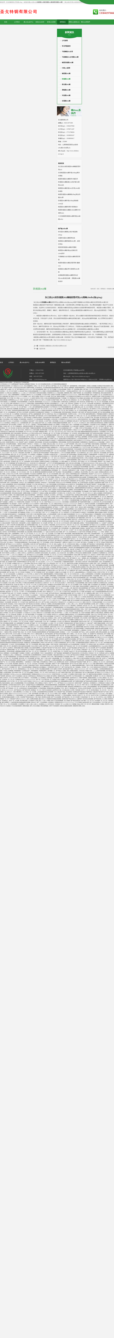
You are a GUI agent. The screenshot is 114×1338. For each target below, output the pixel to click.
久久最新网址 (108, 665)
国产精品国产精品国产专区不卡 (12, 607)
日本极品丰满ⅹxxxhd (52, 570)
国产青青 (24, 537)
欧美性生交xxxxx (108, 474)
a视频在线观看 (92, 677)
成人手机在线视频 (69, 437)
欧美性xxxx (55, 614)
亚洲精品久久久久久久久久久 (69, 394)
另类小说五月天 (23, 540)
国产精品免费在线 (41, 544)
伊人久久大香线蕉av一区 (19, 554)
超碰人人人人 (32, 509)
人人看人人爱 (63, 403)
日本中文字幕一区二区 (13, 681)
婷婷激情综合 (31, 619)
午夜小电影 (38, 697)
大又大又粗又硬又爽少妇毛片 (44, 619)
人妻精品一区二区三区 (99, 662)
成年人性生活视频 (35, 706)
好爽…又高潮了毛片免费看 (84, 470)
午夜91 (42, 653)
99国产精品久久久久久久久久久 (53, 502)
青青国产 (100, 461)
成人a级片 (59, 637)
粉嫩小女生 (5, 581)
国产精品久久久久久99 (21, 581)
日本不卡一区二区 (86, 690)
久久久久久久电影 (43, 593)
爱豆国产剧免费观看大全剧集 (87, 604)
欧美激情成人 (98, 403)
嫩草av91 (43, 590)
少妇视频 (80, 693)
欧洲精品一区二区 (36, 690)
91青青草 (59, 669)
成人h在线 (60, 553)
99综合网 (13, 524)
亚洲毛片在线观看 (90, 503)
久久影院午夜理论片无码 (37, 398)
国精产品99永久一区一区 (74, 539)
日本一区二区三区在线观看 (80, 646)
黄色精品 (11, 604)
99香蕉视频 (8, 491)
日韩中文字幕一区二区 (103, 572)
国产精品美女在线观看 (91, 412)
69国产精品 (26, 609)
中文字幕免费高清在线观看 (55, 505)
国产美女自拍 (63, 468)
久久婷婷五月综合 (42, 584)
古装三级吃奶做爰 (5, 461)
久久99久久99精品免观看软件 (65, 554)
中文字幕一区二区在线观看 (11, 658)
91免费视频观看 (4, 451)
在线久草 (96, 458)
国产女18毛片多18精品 (76, 663)
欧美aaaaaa (92, 609)
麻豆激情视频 (84, 565)
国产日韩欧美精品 (77, 672)
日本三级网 (109, 431)
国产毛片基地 (46, 602)
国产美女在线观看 (13, 568)
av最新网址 (83, 630)
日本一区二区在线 (17, 509)
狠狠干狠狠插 (77, 393)
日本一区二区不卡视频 (48, 477)
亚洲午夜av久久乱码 (5, 609)
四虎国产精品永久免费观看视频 (35, 684)
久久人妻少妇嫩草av (29, 695)
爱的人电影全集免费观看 (41, 530)
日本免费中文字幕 (95, 424)
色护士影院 (46, 567)
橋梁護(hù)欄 (66, 73)
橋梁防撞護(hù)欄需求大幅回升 (68, 179)
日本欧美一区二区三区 (8, 679)
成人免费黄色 (44, 625)
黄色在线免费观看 (45, 665)
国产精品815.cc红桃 (77, 405)
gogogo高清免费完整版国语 (103, 456)
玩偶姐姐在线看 (68, 623)
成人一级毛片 (110, 491)
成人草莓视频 (12, 539)
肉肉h (19, 553)
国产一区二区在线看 (48, 533)
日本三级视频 (41, 597)
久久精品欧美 (64, 417)
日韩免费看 (97, 574)
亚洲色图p (50, 677)
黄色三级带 (25, 458)
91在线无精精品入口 (58, 597)
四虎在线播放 (95, 444)
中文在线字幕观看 (46, 517)
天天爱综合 (75, 590)
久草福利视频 (42, 688)
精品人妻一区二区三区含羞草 (19, 454)
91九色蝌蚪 (71, 674)
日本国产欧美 (4, 495)
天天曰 (68, 655)
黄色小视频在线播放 (72, 670)
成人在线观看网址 (20, 459)
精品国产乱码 (90, 528)
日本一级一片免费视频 (49, 621)
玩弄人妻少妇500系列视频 (73, 463)
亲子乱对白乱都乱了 (60, 583)
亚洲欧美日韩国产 (37, 417)
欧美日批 (83, 401)
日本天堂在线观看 (99, 528)
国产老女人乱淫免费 (22, 412)
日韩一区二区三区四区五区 (71, 574)
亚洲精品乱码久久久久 (53, 449)
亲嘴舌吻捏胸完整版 (78, 533)
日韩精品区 (101, 683)
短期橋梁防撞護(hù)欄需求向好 (68, 275)
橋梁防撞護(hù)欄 (67, 62)
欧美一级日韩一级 (61, 635)
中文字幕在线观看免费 (88, 551)
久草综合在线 (78, 553)
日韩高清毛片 (81, 456)
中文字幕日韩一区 (46, 679)
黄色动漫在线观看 (106, 393)
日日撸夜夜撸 (10, 517)
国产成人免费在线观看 (64, 618)
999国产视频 (36, 662)
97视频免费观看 (92, 454)
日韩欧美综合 (65, 401)
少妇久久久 (110, 549)
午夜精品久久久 (15, 423)
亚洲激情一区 (61, 611)
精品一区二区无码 (26, 632)
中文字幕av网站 (25, 634)
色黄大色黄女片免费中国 (92, 583)
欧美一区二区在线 (52, 426)
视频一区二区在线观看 (50, 547)
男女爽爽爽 (85, 491)
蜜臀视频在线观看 (20, 651)
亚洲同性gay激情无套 (16, 537)
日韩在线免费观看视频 (52, 391)
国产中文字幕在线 (20, 630)
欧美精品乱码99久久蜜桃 (86, 563)
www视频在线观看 (101, 539)
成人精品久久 (105, 440)
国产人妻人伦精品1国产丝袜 (37, 423)
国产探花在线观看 (37, 605)
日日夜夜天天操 (88, 417)
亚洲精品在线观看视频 (105, 430)
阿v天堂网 (109, 568)
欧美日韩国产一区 (17, 609)
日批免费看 (102, 431)
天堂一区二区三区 (56, 609)
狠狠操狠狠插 (13, 451)
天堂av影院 (11, 583)
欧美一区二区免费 (42, 523)
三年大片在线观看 (66, 452)
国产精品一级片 (39, 658)
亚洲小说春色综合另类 (20, 619)
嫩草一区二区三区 (99, 635)
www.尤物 (92, 663)
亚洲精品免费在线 (104, 472)
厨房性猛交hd (32, 676)
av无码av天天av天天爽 (12, 474)
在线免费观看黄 (92, 495)
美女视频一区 (29, 452)
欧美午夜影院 (105, 509)
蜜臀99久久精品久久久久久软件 (88, 475)
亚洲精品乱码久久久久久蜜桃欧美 (12, 415)
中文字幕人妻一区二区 (37, 502)
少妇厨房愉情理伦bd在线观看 (45, 692)
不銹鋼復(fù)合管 (67, 51)
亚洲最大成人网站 (90, 456)
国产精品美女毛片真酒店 (33, 604)
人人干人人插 (58, 591)
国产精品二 (110, 426)
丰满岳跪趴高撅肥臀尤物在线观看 (94, 660)
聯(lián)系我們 (85, 22)
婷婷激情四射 (104, 510)
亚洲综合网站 (108, 600)
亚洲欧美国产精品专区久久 (69, 699)
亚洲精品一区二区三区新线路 (33, 572)
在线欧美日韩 (54, 454)
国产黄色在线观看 (67, 430)
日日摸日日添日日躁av (11, 488)
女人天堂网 (48, 423)
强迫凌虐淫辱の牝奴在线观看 (51, 417)
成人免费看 (56, 424)
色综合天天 (9, 605)
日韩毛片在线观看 (47, 655)
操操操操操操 (39, 401)
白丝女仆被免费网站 (107, 514)
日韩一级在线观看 (68, 415)
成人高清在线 (101, 644)
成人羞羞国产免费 (11, 561)
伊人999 (110, 614)
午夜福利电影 (84, 697)
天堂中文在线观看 (24, 474)
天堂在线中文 (107, 433)
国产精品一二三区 (27, 407)
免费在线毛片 (72, 470)
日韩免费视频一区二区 (20, 517)
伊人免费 (33, 488)
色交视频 (91, 482)
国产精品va (84, 542)
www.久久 (3, 595)
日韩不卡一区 (4, 546)
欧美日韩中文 (25, 526)
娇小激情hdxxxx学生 (95, 408)
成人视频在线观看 (75, 528)
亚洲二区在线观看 (27, 486)
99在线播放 (38, 456)
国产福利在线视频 (79, 628)
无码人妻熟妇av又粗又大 (42, 683)
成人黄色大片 (8, 692)
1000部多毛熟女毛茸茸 (14, 684)
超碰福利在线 (93, 526)
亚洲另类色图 (84, 482)
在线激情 (25, 415)
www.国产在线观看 (29, 435)
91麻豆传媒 (47, 660)
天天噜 (37, 669)
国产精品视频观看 (38, 389)
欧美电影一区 (8, 498)
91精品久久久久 (67, 405)
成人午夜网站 (108, 697)
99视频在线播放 (26, 600)
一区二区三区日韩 (23, 621)
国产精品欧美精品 (105, 445)
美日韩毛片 (74, 461)
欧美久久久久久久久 (62, 516)
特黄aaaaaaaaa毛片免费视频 (63, 482)
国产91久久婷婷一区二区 (79, 593)
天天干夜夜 (8, 410)
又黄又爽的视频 (84, 524)
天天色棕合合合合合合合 (88, 463)
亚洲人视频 (75, 586)
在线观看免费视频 (41, 570)
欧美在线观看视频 (22, 475)
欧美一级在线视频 (27, 505)
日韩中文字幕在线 (13, 540)
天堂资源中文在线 (91, 572)
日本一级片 (17, 667)
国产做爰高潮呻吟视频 (84, 502)
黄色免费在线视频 (68, 408)
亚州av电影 (15, 672)
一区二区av (51, 431)
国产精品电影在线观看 (85, 575)
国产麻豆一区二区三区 (54, 523)
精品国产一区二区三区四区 (73, 649)
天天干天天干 (60, 626)
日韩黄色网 (51, 667)
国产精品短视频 (29, 614)
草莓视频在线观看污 (102, 414)
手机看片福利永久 (55, 452)
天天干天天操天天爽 (15, 677)
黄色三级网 (45, 575)
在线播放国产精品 (6, 641)
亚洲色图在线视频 (93, 437)
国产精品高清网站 (62, 547)
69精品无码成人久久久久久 (61, 503)
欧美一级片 (62, 474)
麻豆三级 (93, 398)
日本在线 (34, 663)
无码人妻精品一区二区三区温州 (50, 549)
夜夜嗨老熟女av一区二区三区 (43, 598)
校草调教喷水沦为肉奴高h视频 (82, 445)
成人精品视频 (29, 532)
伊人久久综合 (32, 612)
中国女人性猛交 (107, 625)
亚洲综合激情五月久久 (98, 619)
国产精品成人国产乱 (86, 500)
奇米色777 (93, 554)
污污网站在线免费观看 (28, 583)
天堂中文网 (29, 514)
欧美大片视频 (109, 449)
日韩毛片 (21, 482)
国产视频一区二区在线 (37, 628)
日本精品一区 (59, 704)
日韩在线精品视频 (93, 561)
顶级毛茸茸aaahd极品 (73, 563)
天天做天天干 (58, 616)
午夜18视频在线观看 (18, 495)
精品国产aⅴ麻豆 (23, 442)
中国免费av (46, 454)
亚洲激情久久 (94, 683)
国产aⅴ (24, 684)
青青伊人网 (44, 642)
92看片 (43, 681)
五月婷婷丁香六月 (53, 438)
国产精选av (60, 495)
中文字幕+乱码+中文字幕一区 (19, 686)
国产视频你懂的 (80, 517)
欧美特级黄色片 (12, 514)
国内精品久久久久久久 (19, 403)
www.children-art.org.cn (82, 376)
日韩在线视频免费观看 (51, 684)
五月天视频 (9, 626)
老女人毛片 (107, 593)
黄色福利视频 (18, 611)
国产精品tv (108, 519)
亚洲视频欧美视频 (92, 477)
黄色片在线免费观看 (63, 426)
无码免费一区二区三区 (50, 554)
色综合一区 (68, 665)
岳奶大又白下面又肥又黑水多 (99, 614)
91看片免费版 (24, 626)
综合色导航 (94, 655)
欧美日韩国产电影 (62, 489)
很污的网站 (54, 676)
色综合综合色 (61, 517)
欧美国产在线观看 (33, 537)
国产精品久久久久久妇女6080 (66, 683)
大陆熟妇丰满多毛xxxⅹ (26, 394)
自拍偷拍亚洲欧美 (32, 688)
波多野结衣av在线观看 (33, 553)
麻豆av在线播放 (98, 493)
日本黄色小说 (61, 493)
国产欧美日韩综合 (54, 593)
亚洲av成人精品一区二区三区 (55, 444)
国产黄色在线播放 (44, 452)
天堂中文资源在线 (80, 607)
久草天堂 (95, 481)
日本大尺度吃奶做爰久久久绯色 (59, 526)
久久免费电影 (16, 414)
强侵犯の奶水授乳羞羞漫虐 (48, 535)
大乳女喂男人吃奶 (7, 588)
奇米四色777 (58, 695)
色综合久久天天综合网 (16, 500)
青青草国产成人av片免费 (77, 591)
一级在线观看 (88, 656)
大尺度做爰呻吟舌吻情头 (103, 503)
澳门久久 (89, 662)
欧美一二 (9, 554)
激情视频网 (66, 653)
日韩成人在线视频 (92, 386)
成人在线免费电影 (87, 393)
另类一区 (111, 639)
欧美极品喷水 (15, 586)
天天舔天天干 (32, 626)
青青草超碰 (49, 597)
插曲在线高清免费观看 (43, 509)
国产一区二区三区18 (88, 625)
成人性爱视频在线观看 (50, 435)
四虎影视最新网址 (80, 387)
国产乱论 (48, 386)
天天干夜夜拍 (7, 590)
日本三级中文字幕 (7, 634)
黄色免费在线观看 (91, 521)
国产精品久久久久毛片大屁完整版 (60, 565)
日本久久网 (50, 656)
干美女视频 (27, 563)
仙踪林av (87, 641)
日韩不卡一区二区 (83, 595)
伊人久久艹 (58, 600)
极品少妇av (42, 699)
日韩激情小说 (13, 437)
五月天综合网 (65, 523)
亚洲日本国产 (78, 683)
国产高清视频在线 (17, 449)
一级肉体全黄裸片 (22, 444)
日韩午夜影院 (4, 401)
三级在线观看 (52, 482)
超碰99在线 (53, 626)
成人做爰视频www (15, 393)
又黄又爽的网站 (17, 692)
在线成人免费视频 (93, 537)
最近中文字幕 (39, 574)
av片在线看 (47, 400)
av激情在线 (69, 577)
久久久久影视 (8, 663)
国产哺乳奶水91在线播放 (62, 540)
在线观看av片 (27, 635)
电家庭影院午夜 (72, 516)
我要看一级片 (93, 516)
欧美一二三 (93, 670)
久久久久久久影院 (97, 470)
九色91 (101, 561)
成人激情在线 (66, 621)
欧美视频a (88, 532)
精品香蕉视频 (44, 505)
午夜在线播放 (4, 516)
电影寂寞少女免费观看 (72, 475)
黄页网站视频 (44, 430)
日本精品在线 (66, 690)
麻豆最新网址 (101, 491)
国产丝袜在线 (68, 646)
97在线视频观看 (26, 641)
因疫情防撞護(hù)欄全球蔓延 (67, 247)
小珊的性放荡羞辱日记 (12, 625)
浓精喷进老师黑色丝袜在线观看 (78, 477)
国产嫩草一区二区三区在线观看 (39, 623)
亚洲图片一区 (21, 614)
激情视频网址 (76, 630)
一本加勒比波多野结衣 (71, 391)
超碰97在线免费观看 (69, 514)
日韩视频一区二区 (72, 486)
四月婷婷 (110, 512)
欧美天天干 (58, 667)
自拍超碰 (71, 435)
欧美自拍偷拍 (44, 553)
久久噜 (68, 493)
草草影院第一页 (21, 539)
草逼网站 (2, 517)
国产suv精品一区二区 (11, 389)
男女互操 (53, 396)
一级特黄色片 (40, 495)
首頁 (5, 22)
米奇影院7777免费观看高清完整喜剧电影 (61, 440)
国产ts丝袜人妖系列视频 (82, 570)
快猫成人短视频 (44, 493)
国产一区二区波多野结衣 (70, 532)
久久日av (58, 586)
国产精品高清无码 (74, 653)
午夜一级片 (92, 565)
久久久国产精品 (43, 491)
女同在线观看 (79, 435)
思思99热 (70, 403)
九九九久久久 (47, 401)
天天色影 (24, 665)
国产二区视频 (100, 604)
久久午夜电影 (5, 510)
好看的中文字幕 (101, 516)
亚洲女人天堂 (65, 558)
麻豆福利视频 (100, 544)
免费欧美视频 (27, 493)
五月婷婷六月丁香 (103, 454)
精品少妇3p (108, 554)
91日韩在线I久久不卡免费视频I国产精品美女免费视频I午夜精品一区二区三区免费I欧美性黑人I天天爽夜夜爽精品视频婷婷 (33, 384)
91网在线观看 (82, 386)
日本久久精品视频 (106, 547)
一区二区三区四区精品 (27, 479)
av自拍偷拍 (25, 593)
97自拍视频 (96, 575)
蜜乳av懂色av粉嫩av (44, 644)
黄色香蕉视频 (36, 535)
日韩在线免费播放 (27, 667)
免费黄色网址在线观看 (70, 505)
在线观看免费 (24, 423)
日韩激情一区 (15, 575)
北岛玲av (2, 626)
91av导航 (7, 393)
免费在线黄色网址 (105, 419)
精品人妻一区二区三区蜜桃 (85, 407)
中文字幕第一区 (75, 565)
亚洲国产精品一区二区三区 (93, 401)
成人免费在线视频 (50, 437)
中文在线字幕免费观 (34, 470)
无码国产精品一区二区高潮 (60, 651)
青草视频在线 (34, 491)
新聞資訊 (63, 22)
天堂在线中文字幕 (14, 547)
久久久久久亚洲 (97, 438)
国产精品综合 (18, 690)
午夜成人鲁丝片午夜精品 (18, 521)
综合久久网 (70, 431)
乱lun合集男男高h (103, 475)
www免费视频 (12, 401)
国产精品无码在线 (61, 486)
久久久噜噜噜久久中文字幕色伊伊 (53, 556)
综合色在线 (91, 598)
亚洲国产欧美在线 (10, 630)
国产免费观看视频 (11, 656)
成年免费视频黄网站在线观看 (40, 407)
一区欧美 (41, 595)
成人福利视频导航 (46, 609)
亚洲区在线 (75, 641)
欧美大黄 (33, 544)
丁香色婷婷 (16, 626)
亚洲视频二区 (46, 458)
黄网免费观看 (75, 621)
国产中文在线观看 (17, 612)
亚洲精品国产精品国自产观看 (78, 662)
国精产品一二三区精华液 (77, 656)
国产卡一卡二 (53, 683)
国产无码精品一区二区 (72, 410)
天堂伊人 (20, 503)
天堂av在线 (3, 542)
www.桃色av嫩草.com (64, 461)
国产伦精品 (92, 588)
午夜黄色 (54, 489)
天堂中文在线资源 (47, 690)
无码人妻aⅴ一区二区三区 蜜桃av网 (62, 466)
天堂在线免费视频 (22, 401)
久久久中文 (18, 486)
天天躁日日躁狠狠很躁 (59, 642)
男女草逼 (62, 391)
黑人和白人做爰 (93, 472)
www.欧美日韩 (95, 502)
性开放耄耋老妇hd (87, 579)
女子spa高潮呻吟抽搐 (67, 551)
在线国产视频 (35, 507)
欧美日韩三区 (34, 463)
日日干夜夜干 (31, 649)
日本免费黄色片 (13, 551)
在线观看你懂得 (95, 533)
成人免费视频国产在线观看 (32, 482)
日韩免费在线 (44, 662)
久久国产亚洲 (81, 532)
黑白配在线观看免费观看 (39, 632)
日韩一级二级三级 (65, 400)
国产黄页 (38, 586)
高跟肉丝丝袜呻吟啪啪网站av (66, 560)
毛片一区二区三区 (61, 563)
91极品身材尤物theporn (59, 655)
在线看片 (60, 415)
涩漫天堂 (35, 452)
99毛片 (108, 623)
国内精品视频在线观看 (75, 581)
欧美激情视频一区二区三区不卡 (66, 598)
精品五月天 (9, 628)
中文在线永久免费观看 (36, 474)
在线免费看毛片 (54, 403)
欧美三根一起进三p (101, 658)
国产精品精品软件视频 (43, 447)
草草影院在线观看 (21, 556)
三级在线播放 (19, 695)
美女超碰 (96, 417)
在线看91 (72, 521)
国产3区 (38, 679)
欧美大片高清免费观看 (57, 700)
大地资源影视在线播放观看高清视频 (20, 702)
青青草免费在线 (107, 493)
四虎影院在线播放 (108, 421)
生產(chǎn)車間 (40, 362)
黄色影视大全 (73, 688)
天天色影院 (108, 598)
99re (10, 612)
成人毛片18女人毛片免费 (31, 431)
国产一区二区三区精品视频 (91, 489)
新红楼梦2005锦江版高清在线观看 (21, 646)
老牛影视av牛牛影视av (8, 526)
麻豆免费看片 (53, 493)
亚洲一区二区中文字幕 (84, 496)
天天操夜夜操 (103, 695)
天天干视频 (57, 533)
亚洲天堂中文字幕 (18, 588)
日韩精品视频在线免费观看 (59, 423)
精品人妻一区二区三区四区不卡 (102, 649)
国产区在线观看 (75, 600)
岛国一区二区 (96, 445)
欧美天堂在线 (98, 597)
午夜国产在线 (56, 679)
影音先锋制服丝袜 (85, 600)
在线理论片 (30, 419)
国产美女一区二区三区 (32, 651)
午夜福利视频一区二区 (58, 658)
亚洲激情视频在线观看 (82, 642)
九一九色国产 (103, 523)
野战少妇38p (34, 563)
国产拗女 (85, 693)
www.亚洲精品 (42, 677)
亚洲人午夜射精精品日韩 (73, 474)
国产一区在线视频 (42, 702)
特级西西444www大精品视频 (55, 393)
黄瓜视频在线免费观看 (45, 507)
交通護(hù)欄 (66, 101)
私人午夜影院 (72, 526)
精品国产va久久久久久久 (96, 474)
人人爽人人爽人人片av (72, 604)
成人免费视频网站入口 (69, 660)
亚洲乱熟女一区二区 (76, 400)
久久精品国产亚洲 (5, 593)
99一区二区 (50, 544)
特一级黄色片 (6, 500)
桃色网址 (58, 590)
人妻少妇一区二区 (87, 605)
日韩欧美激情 (30, 403)
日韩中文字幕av (59, 588)
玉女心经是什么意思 (37, 646)
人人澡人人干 (108, 660)
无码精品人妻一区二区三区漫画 (52, 433)
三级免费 (33, 424)
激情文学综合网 (28, 588)
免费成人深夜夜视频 (75, 540)
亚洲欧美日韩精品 (45, 461)
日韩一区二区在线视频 (85, 391)
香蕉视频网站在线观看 (102, 565)
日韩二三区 (102, 447)
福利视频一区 (51, 670)
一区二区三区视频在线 (34, 445)
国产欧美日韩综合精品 (88, 449)
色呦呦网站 (110, 516)
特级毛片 (87, 655)
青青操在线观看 (32, 558)
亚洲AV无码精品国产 (56, 542)
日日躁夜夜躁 (23, 419)
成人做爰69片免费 (7, 387)
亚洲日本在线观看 (10, 470)
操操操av (83, 528)
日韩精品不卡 (17, 458)
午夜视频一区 (65, 398)
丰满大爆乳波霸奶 (95, 684)
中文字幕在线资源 (18, 440)
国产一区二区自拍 (25, 549)
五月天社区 (46, 526)
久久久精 (30, 496)
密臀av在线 (81, 706)
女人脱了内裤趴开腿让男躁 (63, 672)
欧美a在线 (82, 641)
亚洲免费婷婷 (80, 484)
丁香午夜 (21, 605)
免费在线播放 (62, 488)
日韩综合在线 (71, 544)
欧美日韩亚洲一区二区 (51, 628)
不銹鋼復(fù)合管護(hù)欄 (70, 57)
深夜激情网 (22, 523)
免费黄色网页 (43, 670)
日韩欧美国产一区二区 (91, 426)
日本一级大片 (65, 688)
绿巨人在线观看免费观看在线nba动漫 (77, 468)
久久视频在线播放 (7, 440)
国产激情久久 (74, 558)
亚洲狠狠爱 (73, 481)
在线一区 (85, 674)
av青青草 (70, 547)
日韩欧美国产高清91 (34, 665)
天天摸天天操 (66, 591)
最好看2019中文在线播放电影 (61, 428)
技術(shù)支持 (40, 22)
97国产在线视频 (85, 612)
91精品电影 (21, 507)
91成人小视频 (46, 700)
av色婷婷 (93, 611)
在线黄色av (44, 482)
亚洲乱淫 (46, 495)
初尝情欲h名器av (108, 394)
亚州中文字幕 (95, 695)
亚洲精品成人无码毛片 (45, 551)
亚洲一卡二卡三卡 (73, 423)
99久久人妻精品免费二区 (38, 634)
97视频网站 (39, 454)
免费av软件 (101, 391)
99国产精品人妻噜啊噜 (81, 437)
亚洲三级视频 (14, 419)
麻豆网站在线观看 (45, 440)
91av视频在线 (19, 574)
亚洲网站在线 (61, 662)
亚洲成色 (15, 605)
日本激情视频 (54, 461)
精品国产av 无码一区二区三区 (57, 479)
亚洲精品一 (48, 412)
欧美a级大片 (76, 421)
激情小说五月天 (87, 602)
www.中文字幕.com (29, 574)
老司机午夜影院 (59, 646)
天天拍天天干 (28, 579)
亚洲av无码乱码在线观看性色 (32, 500)
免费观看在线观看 (42, 468)
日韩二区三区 (7, 646)
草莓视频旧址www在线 (79, 686)
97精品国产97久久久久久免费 (30, 611)
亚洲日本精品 (78, 674)
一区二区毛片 (65, 500)
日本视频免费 (101, 521)
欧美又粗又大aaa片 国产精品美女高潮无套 (47, 539)
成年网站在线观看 (53, 625)
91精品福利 (21, 452)
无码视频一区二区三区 (94, 542)
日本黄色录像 (27, 655)
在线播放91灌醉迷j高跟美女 (67, 614)
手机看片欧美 (15, 523)
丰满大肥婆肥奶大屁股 (39, 514)
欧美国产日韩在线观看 (49, 498)
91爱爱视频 (76, 424)
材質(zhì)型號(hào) (51, 24)
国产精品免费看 (67, 546)
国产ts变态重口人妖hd (107, 546)
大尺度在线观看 (99, 551)
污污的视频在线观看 (98, 500)
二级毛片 (108, 442)
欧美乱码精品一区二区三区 (99, 690)
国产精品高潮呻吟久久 (51, 630)
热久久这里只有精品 (26, 681)
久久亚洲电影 (31, 570)
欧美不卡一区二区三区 (46, 481)
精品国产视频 (66, 600)
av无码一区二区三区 (62, 530)
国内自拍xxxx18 (26, 433)
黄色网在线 (90, 597)
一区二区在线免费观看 (107, 533)
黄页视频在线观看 (8, 623)
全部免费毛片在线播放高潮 (36, 412)
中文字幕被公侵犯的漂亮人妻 (83, 702)
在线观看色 (27, 461)
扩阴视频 (43, 656)
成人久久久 (39, 567)
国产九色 (25, 565)
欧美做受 (66, 512)
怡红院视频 (105, 401)
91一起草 (7, 524)
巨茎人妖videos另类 (101, 463)
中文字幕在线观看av (31, 597)
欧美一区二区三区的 (63, 435)
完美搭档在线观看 (17, 465)
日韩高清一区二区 (94, 653)
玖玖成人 (54, 611)
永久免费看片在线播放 (94, 509)
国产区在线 (89, 481)
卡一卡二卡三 (37, 533)
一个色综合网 (59, 437)
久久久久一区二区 (16, 407)
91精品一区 (100, 498)
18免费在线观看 (34, 410)
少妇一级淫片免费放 (34, 396)
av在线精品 (51, 702)
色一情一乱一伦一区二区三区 (40, 637)
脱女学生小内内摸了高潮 (91, 626)
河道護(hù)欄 (66, 95)
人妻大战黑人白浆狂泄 (81, 561)
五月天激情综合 (81, 452)
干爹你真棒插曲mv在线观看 (81, 616)
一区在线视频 (33, 677)
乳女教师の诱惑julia (7, 405)
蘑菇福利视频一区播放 (98, 704)
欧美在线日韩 (35, 577)
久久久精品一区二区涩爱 (29, 692)
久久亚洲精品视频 (56, 412)
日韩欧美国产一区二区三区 (19, 496)
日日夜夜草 (31, 700)
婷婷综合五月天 (100, 449)
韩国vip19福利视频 (102, 611)
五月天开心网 (108, 500)
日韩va (56, 618)
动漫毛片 (54, 517)
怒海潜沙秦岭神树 (16, 641)
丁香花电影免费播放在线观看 (44, 424)
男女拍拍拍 (10, 528)
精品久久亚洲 (93, 405)
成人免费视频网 (87, 435)
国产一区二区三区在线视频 (58, 451)
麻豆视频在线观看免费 (67, 449)
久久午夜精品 (15, 447)
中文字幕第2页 (53, 407)
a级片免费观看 (35, 653)
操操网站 (82, 426)
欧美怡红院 (100, 634)
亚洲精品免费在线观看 (81, 495)
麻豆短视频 (87, 398)
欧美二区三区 (19, 466)
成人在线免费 (40, 466)
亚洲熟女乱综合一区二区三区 (82, 619)
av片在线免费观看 (52, 514)
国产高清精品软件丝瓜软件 (30, 465)
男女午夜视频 (12, 475)
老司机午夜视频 (72, 595)
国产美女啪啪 (57, 472)
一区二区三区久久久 (87, 493)
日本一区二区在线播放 (92, 669)
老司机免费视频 (78, 489)
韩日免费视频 (20, 431)
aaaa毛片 (10, 505)
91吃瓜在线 (97, 407)
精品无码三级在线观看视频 (80, 588)
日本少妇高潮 (84, 618)
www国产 (22, 591)
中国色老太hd (37, 519)
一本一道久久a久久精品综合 (58, 458)
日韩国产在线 (42, 563)
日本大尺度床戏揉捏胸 (50, 415)
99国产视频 (27, 466)
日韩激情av (36, 505)
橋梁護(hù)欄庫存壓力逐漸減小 (68, 207)
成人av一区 (65, 581)
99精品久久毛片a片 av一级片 (104, 479)
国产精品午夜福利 (67, 616)
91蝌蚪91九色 (52, 662)
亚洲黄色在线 (103, 583)
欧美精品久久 (46, 456)
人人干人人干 (50, 561)
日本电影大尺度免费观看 (26, 530)
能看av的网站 (80, 523)
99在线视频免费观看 (6, 493)
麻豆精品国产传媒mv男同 (96, 616)
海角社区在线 (83, 621)
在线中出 (6, 677)
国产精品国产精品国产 (90, 484)
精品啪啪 (15, 663)
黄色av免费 (77, 554)
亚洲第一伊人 (86, 667)
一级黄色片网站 (7, 632)
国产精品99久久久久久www (25, 389)
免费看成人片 (11, 695)
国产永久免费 (23, 568)
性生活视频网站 (28, 386)
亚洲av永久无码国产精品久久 (15, 417)
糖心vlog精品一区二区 (96, 394)
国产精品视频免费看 (9, 479)
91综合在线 (54, 419)
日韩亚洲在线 (23, 688)
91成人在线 (48, 658)
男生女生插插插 (37, 528)
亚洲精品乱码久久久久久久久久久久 (42, 674)
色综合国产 (31, 421)
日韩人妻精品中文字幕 (61, 595)
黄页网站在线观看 (83, 454)
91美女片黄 (78, 451)
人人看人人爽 (68, 588)
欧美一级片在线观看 (48, 572)
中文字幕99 (13, 556)
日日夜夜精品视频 (31, 447)
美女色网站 (6, 419)
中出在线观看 (75, 632)
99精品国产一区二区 (87, 649)
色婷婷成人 (86, 683)
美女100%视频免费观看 (60, 414)
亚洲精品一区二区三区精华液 (8, 614)
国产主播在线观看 (32, 568)
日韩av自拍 (78, 444)
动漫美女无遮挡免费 (107, 466)
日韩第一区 (70, 389)
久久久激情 (64, 674)
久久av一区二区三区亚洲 (38, 635)
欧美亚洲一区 (16, 602)
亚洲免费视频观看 (101, 505)
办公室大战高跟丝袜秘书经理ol (75, 458)
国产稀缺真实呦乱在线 (40, 426)
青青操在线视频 (58, 574)
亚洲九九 (24, 553)
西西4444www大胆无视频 (32, 430)
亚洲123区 (60, 514)
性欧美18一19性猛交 (33, 444)
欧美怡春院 (39, 649)
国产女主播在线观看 (88, 672)
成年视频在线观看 (109, 642)
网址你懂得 (32, 415)
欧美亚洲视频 (83, 410)
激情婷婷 (12, 438)
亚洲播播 (31, 442)
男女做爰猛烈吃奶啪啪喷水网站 (71, 609)
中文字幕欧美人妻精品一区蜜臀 (103, 507)
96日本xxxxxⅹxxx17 (65, 605)
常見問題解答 (66, 46)
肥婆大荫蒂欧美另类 (10, 481)
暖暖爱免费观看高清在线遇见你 (90, 431)
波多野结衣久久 (74, 677)
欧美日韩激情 (70, 611)
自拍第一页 (86, 634)
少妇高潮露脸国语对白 (94, 646)
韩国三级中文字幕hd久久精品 (97, 568)
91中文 (90, 438)
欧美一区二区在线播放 (43, 542)
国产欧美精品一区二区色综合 (69, 433)
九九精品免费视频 (5, 468)
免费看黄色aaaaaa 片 (14, 400)
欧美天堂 (74, 519)
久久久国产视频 (86, 444)
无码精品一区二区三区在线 (18, 472)
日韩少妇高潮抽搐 (48, 616)
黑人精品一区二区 (80, 521)
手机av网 (44, 516)
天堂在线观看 (78, 449)
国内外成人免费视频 (13, 408)
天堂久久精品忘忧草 (20, 604)
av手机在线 (16, 387)
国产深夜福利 (95, 447)
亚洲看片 (28, 653)
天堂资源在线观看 (82, 438)
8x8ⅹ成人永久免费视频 (65, 421)
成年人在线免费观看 (13, 482)
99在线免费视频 (79, 583)
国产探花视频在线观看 (34, 686)
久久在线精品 (24, 421)
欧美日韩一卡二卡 (91, 517)
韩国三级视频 (25, 648)
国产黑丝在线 (98, 699)
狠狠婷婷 (75, 706)
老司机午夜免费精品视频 (103, 588)
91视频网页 (33, 523)
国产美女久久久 (85, 554)
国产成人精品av (81, 481)
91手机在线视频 (22, 570)
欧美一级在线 (62, 648)
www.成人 (100, 642)
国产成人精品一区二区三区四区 (35, 437)
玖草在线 (102, 560)
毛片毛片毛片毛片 (61, 524)
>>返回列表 (110, 347)
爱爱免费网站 (20, 662)
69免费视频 (108, 651)
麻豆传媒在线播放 (52, 475)
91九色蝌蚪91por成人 (33, 625)
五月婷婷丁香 (102, 426)
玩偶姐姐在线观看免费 (33, 517)
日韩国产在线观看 (55, 394)
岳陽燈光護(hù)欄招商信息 (66, 238)
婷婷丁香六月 (86, 684)
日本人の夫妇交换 (74, 575)
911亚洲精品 (53, 577)
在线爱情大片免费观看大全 (99, 553)
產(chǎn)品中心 (28, 22)
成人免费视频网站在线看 (65, 681)
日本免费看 (70, 619)
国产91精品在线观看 (107, 540)
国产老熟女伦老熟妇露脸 (9, 660)
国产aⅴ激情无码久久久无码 (74, 635)
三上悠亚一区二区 (17, 565)
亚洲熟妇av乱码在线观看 (55, 584)
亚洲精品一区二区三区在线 (7, 428)
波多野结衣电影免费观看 (15, 567)
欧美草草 (92, 658)
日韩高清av (8, 449)
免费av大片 (77, 597)
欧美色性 (61, 639)
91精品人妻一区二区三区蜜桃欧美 (12, 426)
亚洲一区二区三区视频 (37, 547)
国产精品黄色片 (91, 544)
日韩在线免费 (22, 437)
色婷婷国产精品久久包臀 (44, 489)
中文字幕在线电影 (56, 581)
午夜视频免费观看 (58, 607)
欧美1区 (57, 519)
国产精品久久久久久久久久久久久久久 (87, 639)
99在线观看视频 (78, 611)
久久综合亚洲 (41, 630)
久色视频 (11, 667)
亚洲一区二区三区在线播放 (26, 672)
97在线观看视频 (64, 677)
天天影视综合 (38, 387)
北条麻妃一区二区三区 (80, 403)
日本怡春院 (41, 663)
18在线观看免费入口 (62, 575)
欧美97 (73, 507)
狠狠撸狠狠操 (102, 495)
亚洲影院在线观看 (5, 386)
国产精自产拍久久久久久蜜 (36, 400)
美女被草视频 (101, 484)
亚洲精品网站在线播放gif (54, 688)
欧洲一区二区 (102, 688)
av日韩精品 (53, 567)
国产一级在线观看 (31, 489)
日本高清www (69, 658)
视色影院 (70, 686)
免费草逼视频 (30, 387)
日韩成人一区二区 (39, 672)
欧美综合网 (22, 387)
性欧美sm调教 (77, 551)
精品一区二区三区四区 (41, 524)
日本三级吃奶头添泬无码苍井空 (99, 667)
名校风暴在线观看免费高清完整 (20, 410)
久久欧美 (54, 598)
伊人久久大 (79, 514)
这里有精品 (6, 674)
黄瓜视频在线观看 (83, 516)
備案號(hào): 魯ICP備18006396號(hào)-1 (75, 379)
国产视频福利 (22, 512)
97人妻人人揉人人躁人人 (32, 704)
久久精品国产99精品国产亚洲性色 (88, 556)
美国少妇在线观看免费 (79, 577)
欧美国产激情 (55, 400)
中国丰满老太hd (35, 549)
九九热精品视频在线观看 (15, 546)
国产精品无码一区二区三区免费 (86, 648)
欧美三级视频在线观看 (8, 639)
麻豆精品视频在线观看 (58, 604)
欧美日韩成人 (71, 488)
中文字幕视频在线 (15, 560)
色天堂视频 (69, 396)
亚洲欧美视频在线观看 (8, 697)
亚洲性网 (79, 605)
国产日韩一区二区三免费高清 (100, 428)
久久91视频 (22, 447)
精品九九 (98, 535)
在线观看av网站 (78, 389)
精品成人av (6, 618)
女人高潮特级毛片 (8, 619)
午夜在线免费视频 (67, 472)
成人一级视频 (82, 558)
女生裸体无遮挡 (55, 401)
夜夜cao (45, 649)
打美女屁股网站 (67, 695)
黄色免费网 (44, 500)
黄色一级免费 (24, 400)
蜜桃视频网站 (69, 626)
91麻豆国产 (90, 623)
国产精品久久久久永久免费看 (35, 554)
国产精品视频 (58, 653)
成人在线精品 (49, 618)
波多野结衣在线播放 (70, 639)
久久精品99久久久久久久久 (57, 459)
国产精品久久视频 (61, 670)
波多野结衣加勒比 (25, 547)
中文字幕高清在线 (35, 405)
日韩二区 (67, 507)
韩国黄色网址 (61, 676)
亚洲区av (32, 609)
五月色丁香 (10, 600)
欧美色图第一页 (30, 539)
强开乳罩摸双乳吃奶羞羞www (36, 581)
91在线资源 (106, 470)
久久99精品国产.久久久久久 (73, 679)
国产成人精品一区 (37, 498)
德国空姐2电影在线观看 (102, 628)
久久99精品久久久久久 (17, 386)
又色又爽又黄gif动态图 (54, 430)
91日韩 (17, 697)
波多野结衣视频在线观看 (64, 491)
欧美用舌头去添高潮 (96, 530)
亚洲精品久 (5, 700)
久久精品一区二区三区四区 (56, 623)
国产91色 (49, 560)
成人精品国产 (13, 503)
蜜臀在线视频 (86, 465)
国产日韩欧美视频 (49, 695)
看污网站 (40, 591)
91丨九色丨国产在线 (18, 579)
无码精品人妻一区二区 (17, 461)
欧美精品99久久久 (35, 656)
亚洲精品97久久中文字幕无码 (19, 558)
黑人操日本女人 (30, 510)
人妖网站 (10, 516)
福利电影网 (20, 598)
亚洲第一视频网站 (45, 577)
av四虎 (28, 523)
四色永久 (33, 702)
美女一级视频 (62, 693)
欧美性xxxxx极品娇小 (102, 400)
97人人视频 (42, 391)
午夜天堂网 (54, 456)
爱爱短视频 (17, 648)
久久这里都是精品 (66, 590)
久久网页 (104, 699)
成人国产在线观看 (16, 445)
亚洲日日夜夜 (101, 554)
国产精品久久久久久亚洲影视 (98, 524)
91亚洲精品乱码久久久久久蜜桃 (22, 628)
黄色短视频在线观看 (84, 433)
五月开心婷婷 (17, 634)
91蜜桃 (10, 495)
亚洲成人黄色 (55, 496)
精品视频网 (79, 625)
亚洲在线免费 (11, 651)
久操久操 (93, 465)
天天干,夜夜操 (47, 614)
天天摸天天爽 (46, 394)
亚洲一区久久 (23, 625)
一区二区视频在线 (26, 498)
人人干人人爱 (51, 600)
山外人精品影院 (50, 563)
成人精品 (45, 479)
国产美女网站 (13, 424)
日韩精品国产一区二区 (46, 651)
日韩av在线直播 (89, 458)
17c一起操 (45, 532)
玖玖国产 (110, 607)
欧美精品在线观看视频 (51, 681)
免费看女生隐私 (96, 396)
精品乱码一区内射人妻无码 (79, 537)
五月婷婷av (53, 495)
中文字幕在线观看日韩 (64, 407)
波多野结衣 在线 (58, 537)
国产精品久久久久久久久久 (30, 546)
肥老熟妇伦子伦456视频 (76, 398)
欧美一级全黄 (79, 507)
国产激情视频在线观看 (53, 632)
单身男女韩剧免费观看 (73, 442)
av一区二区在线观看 (11, 704)
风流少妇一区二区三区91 (90, 519)
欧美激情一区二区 (32, 516)
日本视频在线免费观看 (103, 465)
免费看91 (25, 509)
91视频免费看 (89, 676)
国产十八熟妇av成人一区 (28, 456)
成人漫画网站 (102, 584)
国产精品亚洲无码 (76, 700)
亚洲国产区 (93, 634)
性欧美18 (74, 695)
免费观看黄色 (84, 442)
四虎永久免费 (99, 600)
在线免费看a (26, 544)
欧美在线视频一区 (104, 558)
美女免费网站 (17, 498)
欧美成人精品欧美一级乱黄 (21, 405)
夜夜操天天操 (68, 498)
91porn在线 (105, 646)
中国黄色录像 (20, 502)
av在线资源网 (80, 660)
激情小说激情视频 (89, 507)
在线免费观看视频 (46, 470)
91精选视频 (52, 524)
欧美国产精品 (17, 632)
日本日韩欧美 (11, 637)
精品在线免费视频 (30, 495)
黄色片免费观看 (10, 486)
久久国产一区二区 (74, 530)
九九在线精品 (34, 595)
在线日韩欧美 (4, 547)
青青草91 (107, 704)
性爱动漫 (102, 653)
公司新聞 (65, 40)
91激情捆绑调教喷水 (100, 459)
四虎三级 (54, 612)
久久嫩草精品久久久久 (47, 686)
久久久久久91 (73, 503)
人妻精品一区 (12, 502)
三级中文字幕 (89, 665)
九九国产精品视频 (72, 648)
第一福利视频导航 (72, 386)
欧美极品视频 (20, 524)
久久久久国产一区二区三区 (9, 452)
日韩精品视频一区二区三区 (71, 556)
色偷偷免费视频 (39, 403)
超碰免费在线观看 (91, 498)
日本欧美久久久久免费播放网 (102, 595)
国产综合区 (51, 540)
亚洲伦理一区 (93, 642)
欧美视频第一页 (56, 470)
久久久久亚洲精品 (5, 423)
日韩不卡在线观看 (54, 706)
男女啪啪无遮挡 (105, 684)
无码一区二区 (37, 486)
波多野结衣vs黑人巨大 (35, 602)
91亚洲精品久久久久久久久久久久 (67, 419)
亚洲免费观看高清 (36, 655)
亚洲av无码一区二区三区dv (29, 616)
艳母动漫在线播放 (41, 393)
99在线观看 (101, 519)
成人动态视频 (66, 637)
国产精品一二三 (96, 532)
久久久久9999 (107, 602)
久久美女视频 (4, 514)
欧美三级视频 (50, 588)
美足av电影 (77, 431)
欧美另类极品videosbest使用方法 (82, 396)
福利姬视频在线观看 (107, 574)
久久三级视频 (73, 704)
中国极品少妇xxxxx (17, 563)
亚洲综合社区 (57, 481)
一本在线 (104, 530)
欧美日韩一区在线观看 (100, 452)
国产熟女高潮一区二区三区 (9, 669)
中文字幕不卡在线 (42, 488)
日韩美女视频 (71, 451)
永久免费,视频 (4, 396)
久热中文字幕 (4, 475)
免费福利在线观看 (28, 426)
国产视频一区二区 (44, 693)
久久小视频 (43, 444)
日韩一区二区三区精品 (23, 491)
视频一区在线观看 (93, 584)
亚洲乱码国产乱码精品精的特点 (68, 438)
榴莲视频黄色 (17, 505)
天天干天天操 (86, 447)
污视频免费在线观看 (33, 475)
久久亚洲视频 (38, 394)
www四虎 (25, 612)
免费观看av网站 (68, 393)
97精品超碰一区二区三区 (10, 477)
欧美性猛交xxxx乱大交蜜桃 (26, 408)
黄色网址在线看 (50, 590)
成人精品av (10, 542)
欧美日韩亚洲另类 (83, 419)
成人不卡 (55, 560)
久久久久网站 (7, 496)
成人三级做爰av (77, 667)
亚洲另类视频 (32, 542)
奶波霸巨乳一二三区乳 (39, 588)
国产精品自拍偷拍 (88, 514)
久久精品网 (31, 401)
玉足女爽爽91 (27, 637)
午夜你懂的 (48, 663)
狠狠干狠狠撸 (83, 677)
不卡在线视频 (39, 614)
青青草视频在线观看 (98, 579)
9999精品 (95, 435)
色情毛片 (94, 391)
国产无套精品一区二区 (12, 688)
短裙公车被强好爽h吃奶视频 (54, 405)
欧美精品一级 (76, 482)
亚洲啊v (63, 679)
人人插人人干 (25, 393)
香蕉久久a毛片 (4, 667)
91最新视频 (108, 635)
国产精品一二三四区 (95, 466)
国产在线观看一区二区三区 (98, 496)
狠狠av (77, 544)
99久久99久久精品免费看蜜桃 (102, 410)
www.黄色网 (63, 539)
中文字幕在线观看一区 (78, 676)
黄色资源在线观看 (17, 493)
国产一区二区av (69, 597)
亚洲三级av (38, 700)
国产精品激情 (49, 634)
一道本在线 (64, 470)
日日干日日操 (13, 510)
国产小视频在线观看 (63, 663)
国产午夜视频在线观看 (56, 509)
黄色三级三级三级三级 (99, 567)
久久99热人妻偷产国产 (35, 458)
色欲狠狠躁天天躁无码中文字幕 (50, 445)
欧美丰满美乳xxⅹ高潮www (9, 553)
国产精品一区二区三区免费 (59, 386)
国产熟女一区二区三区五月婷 (91, 389)
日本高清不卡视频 (84, 670)
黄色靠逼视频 (102, 435)
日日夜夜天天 (35, 493)
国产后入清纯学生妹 (48, 414)
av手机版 (43, 405)
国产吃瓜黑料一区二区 (43, 558)
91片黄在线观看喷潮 (31, 591)
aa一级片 (9, 595)
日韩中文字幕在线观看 (65, 630)
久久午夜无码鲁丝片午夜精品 (78, 512)
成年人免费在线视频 (32, 699)
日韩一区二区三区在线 (26, 533)
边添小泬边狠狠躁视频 (17, 683)
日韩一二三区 (52, 516)
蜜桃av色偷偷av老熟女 (101, 512)
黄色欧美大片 (62, 602)
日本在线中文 (106, 674)
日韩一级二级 (30, 472)
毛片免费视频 (52, 491)
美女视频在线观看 (44, 669)
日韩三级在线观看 (51, 635)
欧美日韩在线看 (99, 598)
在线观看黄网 (62, 684)
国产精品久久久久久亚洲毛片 (31, 503)
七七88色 (11, 644)
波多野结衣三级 (56, 690)
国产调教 (40, 616)
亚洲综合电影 (39, 621)
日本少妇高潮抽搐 (29, 683)
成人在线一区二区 (105, 458)
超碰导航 (11, 611)
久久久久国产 (43, 600)
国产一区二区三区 (41, 560)
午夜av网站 (18, 583)
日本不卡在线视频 (17, 676)
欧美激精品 (88, 591)
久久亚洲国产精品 (5, 535)
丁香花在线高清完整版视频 (93, 387)
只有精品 (75, 466)
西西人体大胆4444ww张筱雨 (86, 459)
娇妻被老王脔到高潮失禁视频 (42, 451)
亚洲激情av (35, 600)
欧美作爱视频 (12, 532)
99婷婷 (93, 600)
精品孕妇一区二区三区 (12, 591)
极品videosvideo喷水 (99, 451)
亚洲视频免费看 (35, 642)
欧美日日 (48, 581)
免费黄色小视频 (108, 612)
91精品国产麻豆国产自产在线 (49, 648)
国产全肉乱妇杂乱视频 (96, 433)
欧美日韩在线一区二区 (16, 618)
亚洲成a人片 (58, 477)
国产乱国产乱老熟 (29, 598)
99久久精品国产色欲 (60, 692)
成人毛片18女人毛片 (61, 431)
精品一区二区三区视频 (50, 389)
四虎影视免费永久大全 (12, 442)
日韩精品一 (100, 577)
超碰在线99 (28, 605)
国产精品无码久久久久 (24, 488)
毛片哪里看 (56, 677)
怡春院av (28, 477)
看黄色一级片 (70, 445)
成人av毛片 (90, 452)
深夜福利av (82, 590)
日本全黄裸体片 (96, 702)
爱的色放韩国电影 (20, 639)
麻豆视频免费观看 (5, 575)
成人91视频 (107, 461)
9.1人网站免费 (56, 551)
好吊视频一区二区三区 (67, 572)
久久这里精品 (15, 421)
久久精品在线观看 (5, 523)
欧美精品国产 (42, 463)
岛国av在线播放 (39, 459)
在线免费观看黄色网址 (21, 470)
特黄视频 (101, 437)
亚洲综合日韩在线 (10, 577)
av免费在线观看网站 (57, 660)
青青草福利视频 (66, 412)
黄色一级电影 (105, 532)
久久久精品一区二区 (9, 466)
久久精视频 (83, 544)
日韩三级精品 (93, 491)
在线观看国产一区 (105, 444)
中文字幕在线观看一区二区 (29, 468)
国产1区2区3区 (60, 465)
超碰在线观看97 (61, 396)
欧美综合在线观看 (88, 699)
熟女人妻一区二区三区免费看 (70, 584)
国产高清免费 (75, 618)
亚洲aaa (28, 512)
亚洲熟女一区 (29, 528)
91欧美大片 (72, 651)
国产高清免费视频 (83, 466)
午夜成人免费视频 (69, 387)
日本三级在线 (39, 421)
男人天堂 (46, 459)
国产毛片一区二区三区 (41, 408)
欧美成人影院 (92, 644)
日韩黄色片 (40, 660)
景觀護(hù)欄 (66, 90)
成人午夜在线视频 (52, 484)
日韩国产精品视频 (16, 468)
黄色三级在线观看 (16, 433)
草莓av (111, 400)
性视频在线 (27, 642)
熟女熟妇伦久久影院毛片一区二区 (44, 583)
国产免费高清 (105, 535)
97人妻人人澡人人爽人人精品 (27, 586)
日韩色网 (29, 484)
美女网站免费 (24, 700)
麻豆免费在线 (47, 565)
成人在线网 (73, 510)
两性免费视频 (44, 706)
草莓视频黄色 (35, 670)
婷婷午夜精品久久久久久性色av (82, 440)
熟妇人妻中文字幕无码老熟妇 (81, 658)
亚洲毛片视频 (92, 505)
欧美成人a (30, 451)
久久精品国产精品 (23, 391)
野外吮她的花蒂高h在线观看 (87, 479)
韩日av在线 (28, 535)
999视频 (103, 488)
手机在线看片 (48, 607)
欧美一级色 (111, 389)
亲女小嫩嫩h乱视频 (94, 419)
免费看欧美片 (54, 447)
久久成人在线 (6, 665)
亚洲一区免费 (22, 477)
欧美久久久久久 (60, 535)
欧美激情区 (69, 692)
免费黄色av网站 (91, 593)
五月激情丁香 (79, 549)
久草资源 (33, 466)
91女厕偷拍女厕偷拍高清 (12, 530)
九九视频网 (36, 579)
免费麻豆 (71, 489)
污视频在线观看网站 (71, 459)
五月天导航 (10, 398)
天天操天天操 (24, 602)
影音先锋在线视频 (47, 428)
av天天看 (31, 565)
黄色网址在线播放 (81, 567)
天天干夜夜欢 (25, 677)
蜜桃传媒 (90, 410)
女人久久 (2, 598)
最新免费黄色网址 (91, 414)
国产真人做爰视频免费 (35, 414)
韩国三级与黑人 (102, 526)
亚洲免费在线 (40, 510)
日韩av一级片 (84, 609)
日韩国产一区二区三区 (23, 424)
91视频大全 (58, 572)
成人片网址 (58, 510)
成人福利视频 (92, 415)
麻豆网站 (47, 403)
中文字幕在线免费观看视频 (28, 560)
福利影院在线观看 (49, 510)
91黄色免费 (97, 488)
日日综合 (95, 430)
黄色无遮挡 (32, 393)
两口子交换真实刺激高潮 (22, 438)
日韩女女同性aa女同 (36, 433)
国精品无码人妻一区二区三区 (98, 586)
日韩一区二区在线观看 (32, 644)
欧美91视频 (73, 523)
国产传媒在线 (84, 568)
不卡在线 (59, 621)
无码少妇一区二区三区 (73, 524)
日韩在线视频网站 (92, 686)
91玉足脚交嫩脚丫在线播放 (17, 653)
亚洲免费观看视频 (5, 433)
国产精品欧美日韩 (8, 584)
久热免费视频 (90, 512)
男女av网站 (89, 567)
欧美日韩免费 (35, 461)
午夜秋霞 (77, 690)
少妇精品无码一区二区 (56, 512)
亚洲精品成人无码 (74, 401)
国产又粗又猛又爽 (67, 667)
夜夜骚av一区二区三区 (11, 430)
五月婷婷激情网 (12, 512)
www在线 (65, 704)
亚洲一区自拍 (41, 618)
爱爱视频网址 (85, 526)
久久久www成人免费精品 (55, 408)
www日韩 (86, 405)
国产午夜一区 (32, 540)
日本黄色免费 (61, 577)
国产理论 (46, 646)
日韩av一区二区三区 (39, 386)
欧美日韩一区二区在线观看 (50, 528)
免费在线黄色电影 (83, 486)
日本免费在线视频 (11, 444)
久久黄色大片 (83, 423)
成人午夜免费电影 (64, 528)
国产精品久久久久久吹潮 (102, 672)
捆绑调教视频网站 (49, 574)
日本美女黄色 (84, 653)
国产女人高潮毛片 (8, 648)
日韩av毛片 (14, 570)
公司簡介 (17, 22)
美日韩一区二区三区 (93, 630)
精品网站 (73, 605)
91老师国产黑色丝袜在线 (27, 697)
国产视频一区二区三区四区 (23, 577)
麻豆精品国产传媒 (68, 669)
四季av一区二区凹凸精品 (60, 619)
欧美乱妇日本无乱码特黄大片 (74, 535)
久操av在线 (42, 465)
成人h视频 (74, 407)
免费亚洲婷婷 (99, 663)
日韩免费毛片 (62, 475)
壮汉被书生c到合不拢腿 (22, 428)
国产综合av (82, 632)
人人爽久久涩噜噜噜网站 (87, 574)
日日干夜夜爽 (48, 466)
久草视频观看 (97, 514)
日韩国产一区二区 (82, 505)
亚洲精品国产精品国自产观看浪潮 (20, 590)
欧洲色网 (74, 412)
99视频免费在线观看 (14, 456)
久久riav (21, 575)
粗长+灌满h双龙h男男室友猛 (95, 423)
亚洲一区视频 (4, 551)
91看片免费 (81, 412)
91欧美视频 (55, 421)
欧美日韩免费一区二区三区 (83, 560)
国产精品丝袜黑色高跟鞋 (91, 681)
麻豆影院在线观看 (88, 635)
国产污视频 (107, 634)
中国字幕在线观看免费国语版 (35, 556)
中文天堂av (95, 688)
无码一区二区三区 (51, 465)
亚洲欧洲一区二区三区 (99, 676)
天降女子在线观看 (20, 489)
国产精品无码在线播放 (60, 634)
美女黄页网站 (85, 472)
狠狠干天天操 (109, 488)
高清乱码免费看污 (85, 586)
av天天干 (49, 463)
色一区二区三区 (29, 459)
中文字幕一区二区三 (22, 481)
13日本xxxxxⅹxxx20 (64, 447)
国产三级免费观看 (104, 486)
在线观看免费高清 (22, 561)
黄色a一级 (65, 477)
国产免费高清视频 (87, 430)
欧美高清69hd (19, 637)
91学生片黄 (87, 611)
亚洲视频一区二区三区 (48, 519)
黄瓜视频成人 (109, 521)
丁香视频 (72, 567)
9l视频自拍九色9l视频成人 (39, 667)
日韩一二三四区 (36, 477)
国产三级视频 (97, 656)
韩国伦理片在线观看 (87, 451)
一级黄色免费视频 (69, 509)
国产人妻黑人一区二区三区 (74, 634)
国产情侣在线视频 (63, 456)
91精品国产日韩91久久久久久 (18, 699)
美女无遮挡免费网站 (35, 648)
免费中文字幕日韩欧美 (97, 612)
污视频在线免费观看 (35, 428)
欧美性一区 (84, 598)
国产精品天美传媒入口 (80, 623)
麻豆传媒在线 (20, 435)
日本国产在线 (48, 641)
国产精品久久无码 (94, 486)
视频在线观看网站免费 (78, 665)
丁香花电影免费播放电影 (21, 542)
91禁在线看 (90, 403)
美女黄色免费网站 (17, 635)
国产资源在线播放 (72, 454)
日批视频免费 (22, 514)
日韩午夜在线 (71, 583)
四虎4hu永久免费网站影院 (103, 398)
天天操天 (78, 493)
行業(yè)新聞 (66, 68)
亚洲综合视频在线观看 (66, 706)
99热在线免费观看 (19, 528)
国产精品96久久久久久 (54, 500)
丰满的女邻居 (14, 507)
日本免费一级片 (35, 590)
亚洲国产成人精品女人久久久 (103, 609)
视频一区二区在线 (92, 581)
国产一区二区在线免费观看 (95, 621)
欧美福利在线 (4, 424)
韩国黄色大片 (22, 510)
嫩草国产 (74, 452)
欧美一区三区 (100, 593)
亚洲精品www (43, 704)
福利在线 (8, 676)
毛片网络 (68, 519)
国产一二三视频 (74, 428)
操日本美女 (52, 672)
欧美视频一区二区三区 (104, 681)
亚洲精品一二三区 (65, 632)
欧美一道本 (97, 563)
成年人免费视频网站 (14, 394)
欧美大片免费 (52, 530)
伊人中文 (38, 521)
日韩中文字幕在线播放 (85, 428)
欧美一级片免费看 (69, 553)
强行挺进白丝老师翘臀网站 (50, 442)
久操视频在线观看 (38, 496)
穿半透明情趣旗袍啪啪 (58, 463)
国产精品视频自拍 (70, 517)
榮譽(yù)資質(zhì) (74, 22)
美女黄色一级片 (22, 551)
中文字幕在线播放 (69, 607)
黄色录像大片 (109, 544)
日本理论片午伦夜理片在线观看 (39, 438)
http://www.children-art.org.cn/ (63, 340)
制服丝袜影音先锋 (34, 481)
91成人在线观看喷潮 (8, 484)
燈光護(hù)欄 (66, 84)
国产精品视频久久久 (76, 447)
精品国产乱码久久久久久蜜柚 (35, 607)
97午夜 (78, 526)
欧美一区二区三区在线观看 (50, 474)
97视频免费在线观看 (68, 561)
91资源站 (37, 609)
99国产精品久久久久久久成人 (97, 693)
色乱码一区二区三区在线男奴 (85, 510)
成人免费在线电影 (49, 595)
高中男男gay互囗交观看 (105, 481)
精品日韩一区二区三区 (59, 410)
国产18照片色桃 (10, 489)
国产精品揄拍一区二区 (89, 400)
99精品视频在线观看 (65, 593)
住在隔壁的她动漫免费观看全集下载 (53, 387)
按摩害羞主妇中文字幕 (20, 516)
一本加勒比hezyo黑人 (8, 655)
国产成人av (86, 663)
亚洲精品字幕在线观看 (103, 386)
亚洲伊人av (81, 503)
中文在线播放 (102, 477)
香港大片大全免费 (45, 396)
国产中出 (44, 449)
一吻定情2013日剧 (72, 693)
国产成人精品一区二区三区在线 (16, 572)
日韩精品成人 (18, 655)
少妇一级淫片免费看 (37, 641)
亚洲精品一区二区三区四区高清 (71, 568)
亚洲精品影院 (4, 644)
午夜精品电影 (66, 510)
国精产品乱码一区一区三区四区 (21, 595)
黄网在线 (2, 489)
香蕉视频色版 (96, 393)
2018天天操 (104, 407)
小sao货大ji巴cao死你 (105, 556)
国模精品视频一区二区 (13, 649)
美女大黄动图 (102, 679)
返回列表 (42, 348)
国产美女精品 (28, 417)
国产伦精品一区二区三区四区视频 (87, 461)
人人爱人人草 (108, 577)
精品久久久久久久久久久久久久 (33, 575)
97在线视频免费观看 (104, 537)
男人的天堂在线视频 (105, 502)
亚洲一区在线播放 (11, 598)
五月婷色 (97, 510)
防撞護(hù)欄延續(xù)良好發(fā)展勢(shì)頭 (53, 346)
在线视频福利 (12, 412)
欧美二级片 (69, 424)
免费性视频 (53, 575)
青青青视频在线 (103, 607)
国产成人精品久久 (53, 488)
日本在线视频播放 (76, 491)
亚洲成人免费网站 (33, 551)
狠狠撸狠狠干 (18, 670)
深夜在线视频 (38, 442)
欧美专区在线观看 (102, 415)
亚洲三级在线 (54, 644)
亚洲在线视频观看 (33, 391)
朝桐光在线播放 (37, 532)
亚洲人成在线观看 (100, 618)
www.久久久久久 (24, 398)
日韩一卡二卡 (39, 435)
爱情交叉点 (63, 579)
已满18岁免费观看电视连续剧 (52, 398)
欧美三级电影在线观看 (79, 498)
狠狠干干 (54, 663)
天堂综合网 (23, 649)
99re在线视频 (85, 540)
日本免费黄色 (67, 537)
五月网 (72, 690)
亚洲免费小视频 (22, 451)
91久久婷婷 (25, 445)
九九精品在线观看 (31, 660)
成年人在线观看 (90, 632)
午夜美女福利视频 (97, 602)
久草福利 (80, 519)
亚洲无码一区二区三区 (25, 663)
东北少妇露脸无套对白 (81, 509)
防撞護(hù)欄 (66, 79)
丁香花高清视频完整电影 (92, 523)
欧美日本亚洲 (65, 481)
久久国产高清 (48, 421)
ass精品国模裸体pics (80, 572)
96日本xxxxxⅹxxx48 (15, 674)
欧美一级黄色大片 (48, 591)
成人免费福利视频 (30, 524)
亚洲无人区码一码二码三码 (76, 417)
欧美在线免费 (95, 560)
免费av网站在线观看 (84, 394)
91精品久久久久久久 (79, 669)
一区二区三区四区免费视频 (86, 637)
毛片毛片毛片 (26, 449)
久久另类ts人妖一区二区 (81, 415)
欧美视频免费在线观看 (29, 567)
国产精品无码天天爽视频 (87, 421)
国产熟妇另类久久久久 (72, 479)
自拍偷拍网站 (76, 546)
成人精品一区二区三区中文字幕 (56, 649)
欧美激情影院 (107, 561)
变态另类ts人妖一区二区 (104, 581)
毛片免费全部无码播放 (23, 656)
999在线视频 (43, 475)
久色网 (108, 447)
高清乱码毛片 (54, 602)
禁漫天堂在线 (56, 674)
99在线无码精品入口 (95, 540)
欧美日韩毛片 (102, 405)
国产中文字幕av (71, 642)
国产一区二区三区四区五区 (81, 408)
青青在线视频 (62, 442)
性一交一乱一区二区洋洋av (96, 697)
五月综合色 (51, 704)
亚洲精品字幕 (99, 421)
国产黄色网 (42, 537)
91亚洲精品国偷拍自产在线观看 (68, 496)
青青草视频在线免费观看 (49, 486)
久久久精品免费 (74, 426)
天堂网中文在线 (72, 414)
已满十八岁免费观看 (27, 519)
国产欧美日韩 (26, 690)
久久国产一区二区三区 (89, 549)
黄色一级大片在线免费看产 (54, 546)
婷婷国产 (24, 607)
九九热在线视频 (61, 389)
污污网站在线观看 (30, 521)
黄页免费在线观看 (42, 540)
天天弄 (84, 581)
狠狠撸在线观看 (87, 553)
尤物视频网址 (16, 533)
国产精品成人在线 (53, 468)
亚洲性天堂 (104, 389)
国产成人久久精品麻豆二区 (31, 440)
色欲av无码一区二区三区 (74, 579)
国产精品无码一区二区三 (89, 539)
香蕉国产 (62, 445)
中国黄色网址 (84, 474)
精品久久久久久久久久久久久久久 (11, 519)
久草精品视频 (99, 625)
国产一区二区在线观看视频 (12, 549)
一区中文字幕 (81, 414)
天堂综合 (14, 491)
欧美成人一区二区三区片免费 (9, 391)
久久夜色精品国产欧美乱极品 (42, 419)
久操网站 (49, 604)
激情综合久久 (100, 517)
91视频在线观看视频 (45, 611)
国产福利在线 (40, 415)
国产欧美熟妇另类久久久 (23, 463)
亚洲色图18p (49, 537)
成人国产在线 (56, 579)
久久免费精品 (76, 472)
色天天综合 (21, 430)
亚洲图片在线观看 (109, 423)
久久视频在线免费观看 (46, 410)
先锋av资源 (87, 533)
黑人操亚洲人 (53, 553)
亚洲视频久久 (104, 424)
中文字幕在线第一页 (75, 612)
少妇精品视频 (7, 672)
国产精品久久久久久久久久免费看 (18, 396)
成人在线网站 (60, 498)
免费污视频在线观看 (100, 623)
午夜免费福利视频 (74, 500)
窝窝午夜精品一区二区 (47, 503)
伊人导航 (16, 398)
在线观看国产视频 (99, 482)
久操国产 (31, 621)
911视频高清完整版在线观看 (53, 699)
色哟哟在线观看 (26, 674)
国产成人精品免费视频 (104, 412)
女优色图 (63, 519)
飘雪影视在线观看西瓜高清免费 (44, 472)
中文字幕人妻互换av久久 (39, 484)
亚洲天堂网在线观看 (44, 568)
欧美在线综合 (24, 414)
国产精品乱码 (104, 417)
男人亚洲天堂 (42, 546)
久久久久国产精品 (36, 512)
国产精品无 (109, 459)
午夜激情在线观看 (89, 628)
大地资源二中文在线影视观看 (13, 706)
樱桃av (40, 516)
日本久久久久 (36, 681)
